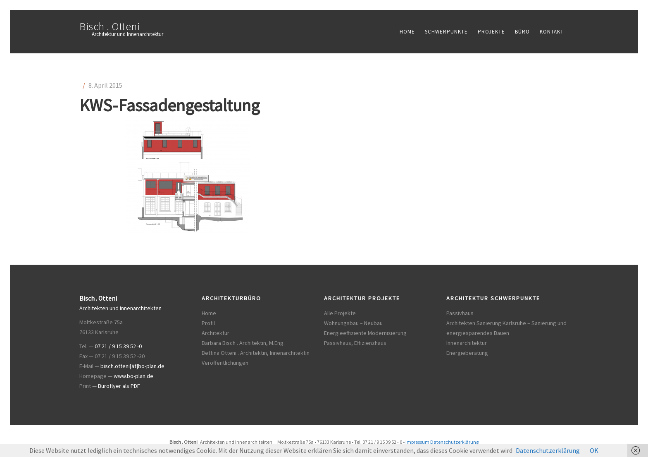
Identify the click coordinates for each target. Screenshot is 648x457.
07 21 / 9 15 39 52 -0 (118, 346)
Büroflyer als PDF (119, 386)
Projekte (491, 31)
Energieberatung (467, 353)
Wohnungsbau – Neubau (353, 323)
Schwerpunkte (446, 31)
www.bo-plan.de (133, 376)
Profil (208, 323)
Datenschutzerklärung (454, 442)
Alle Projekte (340, 313)
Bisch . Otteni (109, 26)
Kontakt (552, 31)
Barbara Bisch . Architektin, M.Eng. (243, 343)
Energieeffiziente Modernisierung (365, 333)
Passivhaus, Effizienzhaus (355, 343)
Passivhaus (460, 313)
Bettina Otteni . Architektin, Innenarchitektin (256, 353)
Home (407, 31)
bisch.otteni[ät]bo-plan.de (132, 366)
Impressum (417, 442)
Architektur (215, 333)
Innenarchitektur (466, 343)
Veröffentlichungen (225, 362)
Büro (522, 31)
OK (594, 450)
